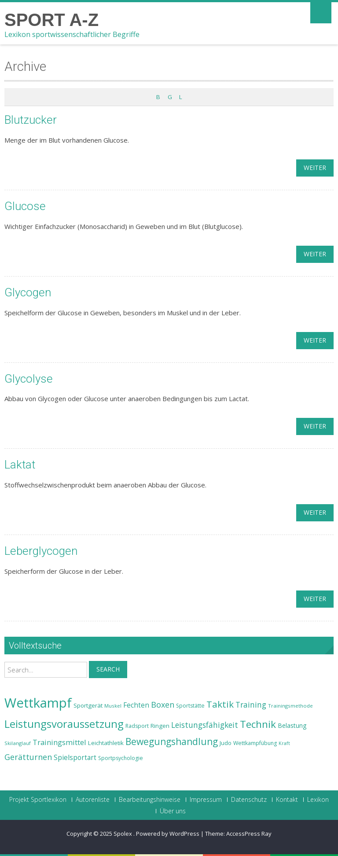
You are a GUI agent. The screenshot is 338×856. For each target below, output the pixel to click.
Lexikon (318, 799)
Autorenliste (93, 799)
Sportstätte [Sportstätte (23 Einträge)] (190, 705)
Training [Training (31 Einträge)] (250, 704)
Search (108, 669)
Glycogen (27, 292)
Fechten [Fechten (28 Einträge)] (136, 705)
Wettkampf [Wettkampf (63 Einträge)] (38, 703)
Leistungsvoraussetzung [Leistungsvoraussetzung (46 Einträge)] (64, 724)
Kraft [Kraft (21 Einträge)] (284, 743)
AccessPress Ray (249, 834)
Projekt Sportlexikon (37, 799)
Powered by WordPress (167, 834)
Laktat (19, 464)
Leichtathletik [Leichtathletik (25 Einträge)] (106, 743)
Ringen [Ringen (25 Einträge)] (160, 726)
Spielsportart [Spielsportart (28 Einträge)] (75, 757)
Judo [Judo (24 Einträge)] (225, 743)
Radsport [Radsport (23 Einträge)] (137, 726)
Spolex (123, 834)
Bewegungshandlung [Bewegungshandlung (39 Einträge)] (171, 741)
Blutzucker (30, 119)
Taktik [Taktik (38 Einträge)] (220, 704)
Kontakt (287, 799)
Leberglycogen (40, 550)
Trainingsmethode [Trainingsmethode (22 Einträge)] (290, 705)
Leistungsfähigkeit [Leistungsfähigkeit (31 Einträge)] (204, 724)
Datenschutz (249, 799)
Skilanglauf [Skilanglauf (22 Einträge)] (17, 743)
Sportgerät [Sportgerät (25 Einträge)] (88, 705)
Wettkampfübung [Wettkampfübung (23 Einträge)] (255, 743)
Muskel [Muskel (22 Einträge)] (112, 705)
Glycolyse (28, 378)
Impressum (206, 799)
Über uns (173, 811)
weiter (315, 167)
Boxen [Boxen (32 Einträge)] (162, 704)
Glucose (25, 206)
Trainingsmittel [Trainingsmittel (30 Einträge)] (59, 742)
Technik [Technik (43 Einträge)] (258, 724)
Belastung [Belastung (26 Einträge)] (292, 725)
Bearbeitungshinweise (149, 799)
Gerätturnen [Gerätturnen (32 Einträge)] (28, 757)
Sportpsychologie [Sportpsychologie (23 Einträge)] (120, 758)
